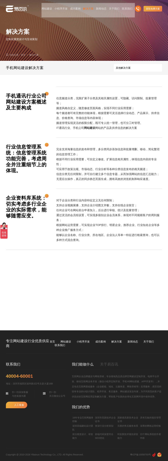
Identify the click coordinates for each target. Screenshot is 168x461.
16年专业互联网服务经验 (82, 419)
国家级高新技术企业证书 (127, 419)
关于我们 (148, 341)
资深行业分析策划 (104, 426)
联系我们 (60, 345)
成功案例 (100, 341)
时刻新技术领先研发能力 (127, 436)
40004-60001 (19, 376)
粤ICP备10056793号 (140, 454)
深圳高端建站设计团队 (82, 428)
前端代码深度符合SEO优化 (104, 436)
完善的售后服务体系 (127, 426)
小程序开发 (83, 341)
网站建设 (66, 341)
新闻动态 (132, 341)
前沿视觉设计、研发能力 (82, 436)
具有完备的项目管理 (150, 417)
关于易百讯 (109, 364)
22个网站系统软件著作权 (150, 436)
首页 (23, 55)
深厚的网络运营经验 (150, 426)
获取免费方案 (153, 6)
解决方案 (34, 55)
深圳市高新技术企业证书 (105, 419)
